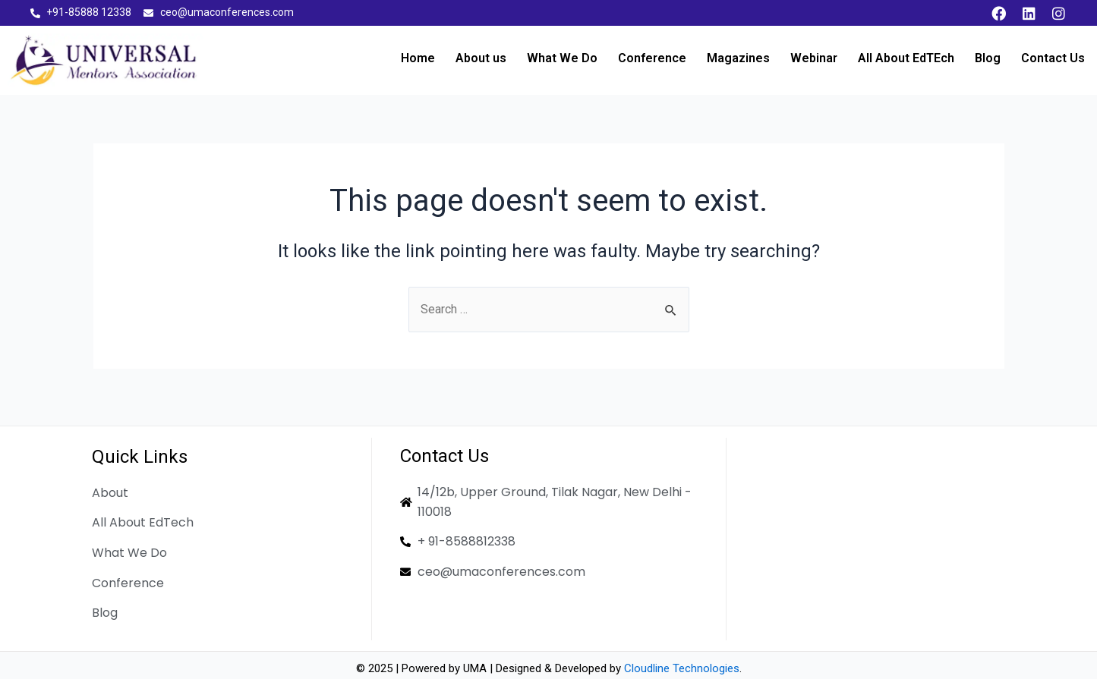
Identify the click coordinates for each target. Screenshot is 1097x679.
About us (481, 58)
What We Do (562, 58)
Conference (652, 58)
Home (418, 58)
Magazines (738, 58)
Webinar (813, 58)
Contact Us (1053, 58)
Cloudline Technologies (681, 668)
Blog (988, 58)
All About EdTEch (906, 58)
